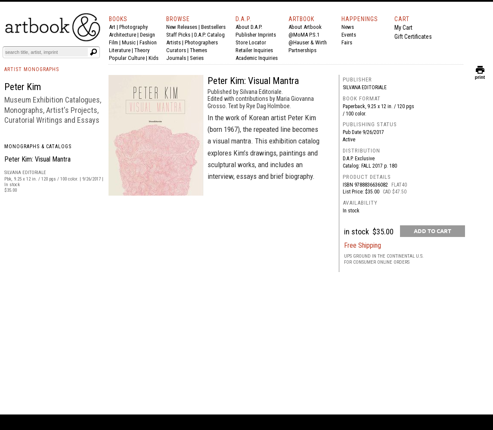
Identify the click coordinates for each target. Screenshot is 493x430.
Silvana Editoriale (365, 87)
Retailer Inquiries (254, 50)
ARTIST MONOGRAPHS (31, 69)
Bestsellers (213, 27)
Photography (133, 27)
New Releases (181, 27)
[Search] (46, 52)
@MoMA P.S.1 (303, 34)
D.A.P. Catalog (209, 34)
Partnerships (302, 50)
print (480, 75)
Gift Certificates (413, 36)
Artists (173, 42)
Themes (198, 50)
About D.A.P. (249, 27)
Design (147, 34)
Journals (176, 58)
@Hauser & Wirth (307, 42)
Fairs (346, 42)
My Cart (403, 27)
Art (112, 27)
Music (129, 42)
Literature (119, 50)
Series (197, 58)
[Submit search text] (93, 52)
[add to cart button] (432, 231)
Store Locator (251, 42)
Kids (153, 58)
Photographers (201, 42)
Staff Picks (178, 34)
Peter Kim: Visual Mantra (37, 159)
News (347, 27)
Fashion (148, 42)
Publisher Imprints (256, 34)
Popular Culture (127, 58)
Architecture (122, 34)
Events (348, 34)
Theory (141, 50)
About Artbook (305, 27)
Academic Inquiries (257, 58)
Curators (176, 50)
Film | (115, 42)
